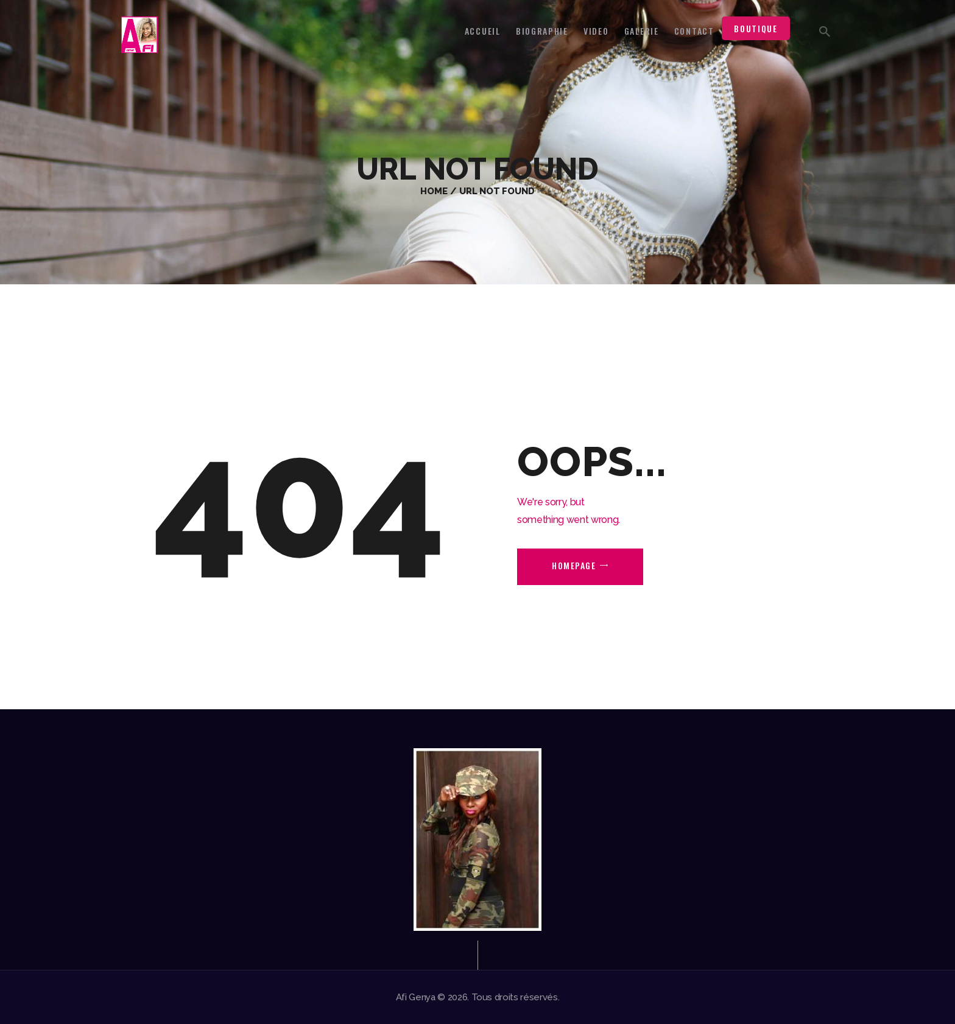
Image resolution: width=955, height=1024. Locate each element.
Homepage (574, 565)
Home (434, 191)
